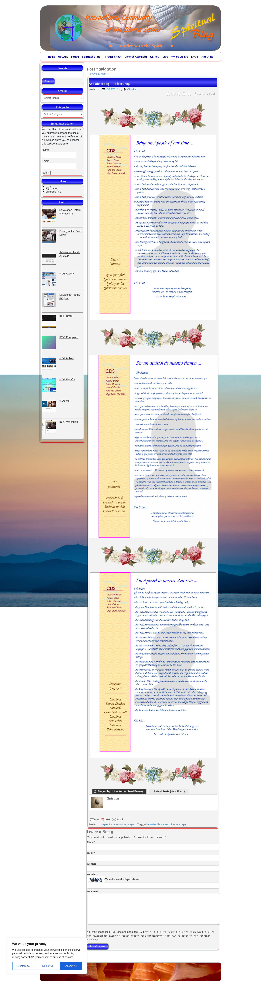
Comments (53, 192)
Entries (51, 189)
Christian (132, 89)
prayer (131, 824)
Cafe (165, 56)
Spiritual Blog (91, 56)
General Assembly (136, 56)
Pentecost (163, 824)
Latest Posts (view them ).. (170, 791)
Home (51, 56)
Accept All (70, 966)
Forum (75, 56)
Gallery (154, 56)
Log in (49, 186)
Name (59, 153)
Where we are (179, 56)
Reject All (47, 966)
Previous (93, 73)
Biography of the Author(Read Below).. (121, 791)
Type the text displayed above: (122, 879)
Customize (24, 966)
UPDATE (63, 56)
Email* (59, 164)
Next (105, 73)
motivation (120, 824)
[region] (47, 956)
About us (207, 56)
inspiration (107, 824)
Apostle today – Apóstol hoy (109, 84)
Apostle (151, 824)
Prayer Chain (113, 56)
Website (91, 863)
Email (90, 852)
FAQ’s (194, 56)
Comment (92, 891)
